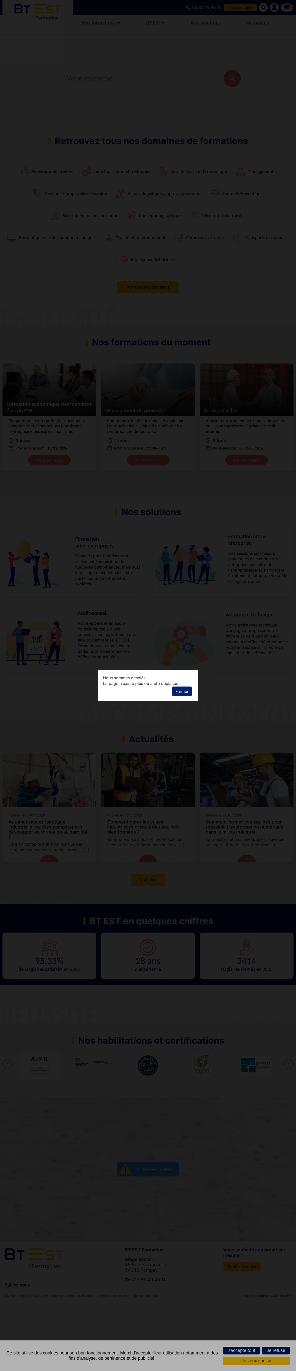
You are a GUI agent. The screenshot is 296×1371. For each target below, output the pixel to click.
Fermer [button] (182, 691)
